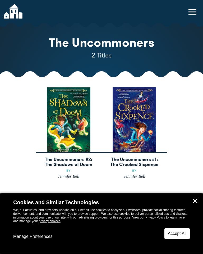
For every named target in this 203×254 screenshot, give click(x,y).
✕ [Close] (195, 201)
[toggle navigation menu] (192, 12)
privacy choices (50, 221)
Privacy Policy (155, 217)
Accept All (177, 233)
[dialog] (101, 224)
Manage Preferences (33, 236)
